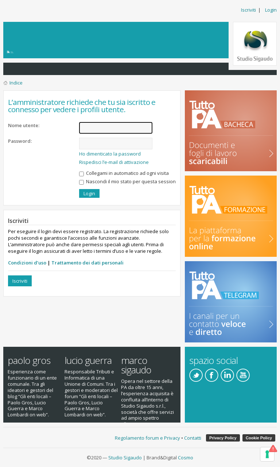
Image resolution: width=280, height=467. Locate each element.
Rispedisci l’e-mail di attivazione (114, 162)
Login (271, 10)
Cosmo (185, 457)
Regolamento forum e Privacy (147, 438)
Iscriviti (248, 10)
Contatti (192, 438)
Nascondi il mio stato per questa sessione (129, 181)
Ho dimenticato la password (110, 153)
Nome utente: (23, 125)
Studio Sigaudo (125, 457)
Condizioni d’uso (27, 262)
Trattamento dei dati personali (87, 262)
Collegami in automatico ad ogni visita (124, 173)
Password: (20, 141)
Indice (16, 82)
